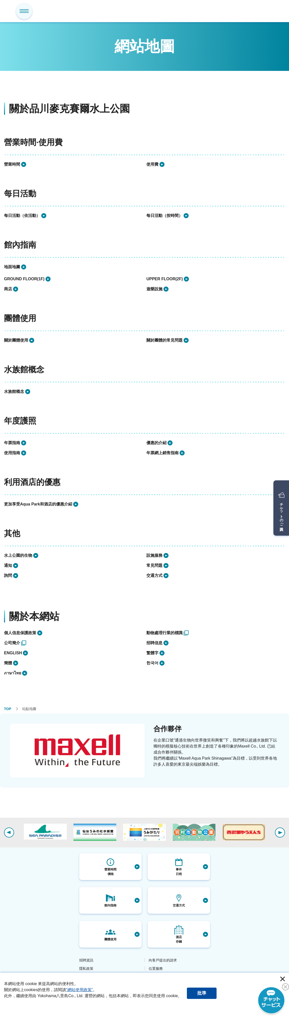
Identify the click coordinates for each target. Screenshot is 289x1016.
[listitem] (73, 164)
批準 (201, 993)
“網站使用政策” (79, 990)
